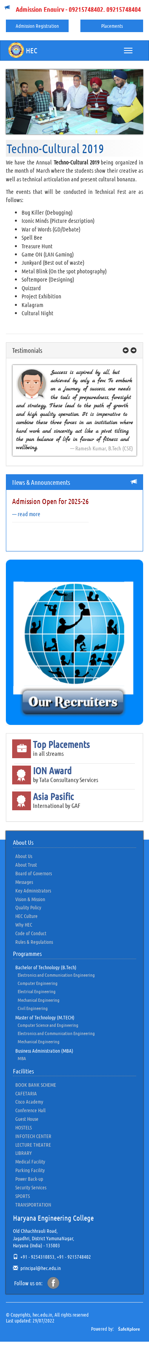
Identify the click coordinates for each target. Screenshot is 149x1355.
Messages (24, 881)
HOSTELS (23, 1127)
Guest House (26, 1118)
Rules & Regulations (34, 941)
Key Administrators (33, 890)
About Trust (26, 864)
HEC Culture (26, 915)
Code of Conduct (30, 933)
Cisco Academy (29, 1101)
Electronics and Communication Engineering (56, 975)
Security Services (30, 1187)
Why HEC (23, 924)
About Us (23, 856)
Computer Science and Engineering (48, 1025)
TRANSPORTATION (33, 1204)
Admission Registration (37, 25)
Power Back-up (29, 1178)
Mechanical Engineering (39, 1000)
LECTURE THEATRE (33, 1144)
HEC (22, 50)
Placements (112, 25)
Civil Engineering (33, 1008)
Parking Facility (30, 1170)
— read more (26, 513)
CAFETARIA (26, 1093)
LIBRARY (23, 1152)
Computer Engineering (38, 983)
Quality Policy (28, 907)
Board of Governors (33, 873)
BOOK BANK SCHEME (35, 1084)
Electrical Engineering (37, 991)
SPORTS (22, 1195)
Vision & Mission (30, 899)
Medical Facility (30, 1161)
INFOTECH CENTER (33, 1136)
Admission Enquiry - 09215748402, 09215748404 (78, 9)
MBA (22, 1058)
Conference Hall (30, 1110)
